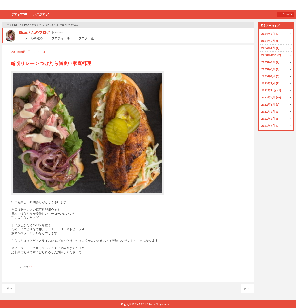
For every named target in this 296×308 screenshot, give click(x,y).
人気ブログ (41, 14)
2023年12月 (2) (271, 55)
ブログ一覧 (86, 38)
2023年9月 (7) (270, 62)
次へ (246, 288)
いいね (25, 266)
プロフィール (61, 38)
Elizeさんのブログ (31, 25)
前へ (10, 288)
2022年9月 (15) (271, 97)
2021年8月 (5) (270, 118)
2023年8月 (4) (270, 69)
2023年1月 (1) (270, 83)
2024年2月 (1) (270, 40)
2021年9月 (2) (270, 111)
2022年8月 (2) (270, 104)
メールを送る (34, 38)
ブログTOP (19, 14)
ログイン (287, 14)
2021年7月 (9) (270, 125)
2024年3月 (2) (270, 33)
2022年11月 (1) (271, 90)
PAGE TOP (285, 297)
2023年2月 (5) (270, 76)
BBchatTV (54, 5)
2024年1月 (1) (270, 48)
